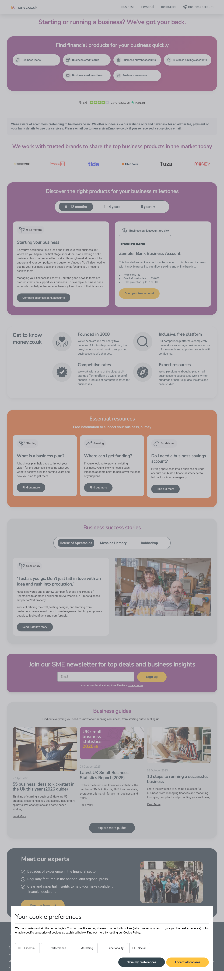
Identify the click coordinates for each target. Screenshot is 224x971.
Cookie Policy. (132, 932)
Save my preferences (141, 962)
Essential (26, 948)
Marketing (84, 948)
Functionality (113, 948)
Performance (55, 948)
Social (139, 948)
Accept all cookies (188, 962)
